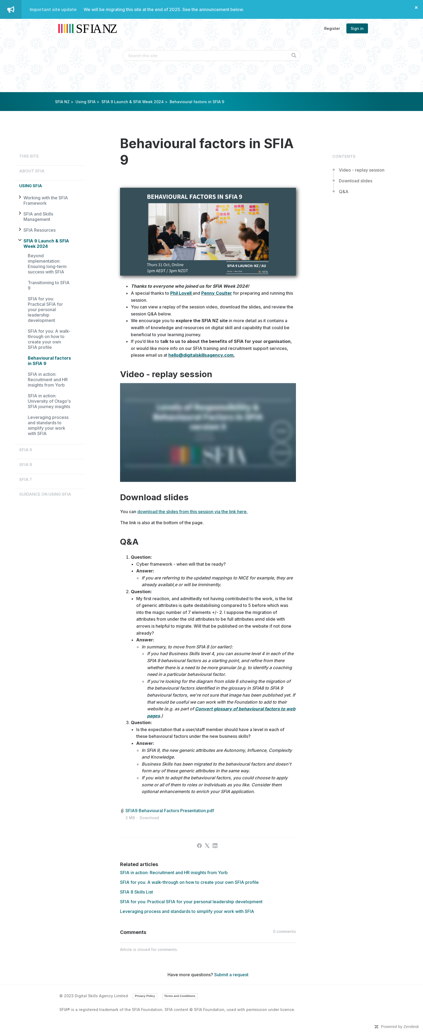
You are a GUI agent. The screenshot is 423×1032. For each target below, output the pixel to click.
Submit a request (231, 974)
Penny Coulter (216, 293)
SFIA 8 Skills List (136, 892)
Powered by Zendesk (400, 1026)
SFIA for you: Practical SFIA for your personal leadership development (45, 309)
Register (332, 28)
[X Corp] (207, 845)
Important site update (53, 9)
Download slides (355, 180)
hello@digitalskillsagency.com (200, 355)
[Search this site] (211, 55)
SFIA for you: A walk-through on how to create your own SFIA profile (49, 339)
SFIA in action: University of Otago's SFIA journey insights (49, 401)
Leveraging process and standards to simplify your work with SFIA (48, 425)
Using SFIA (85, 101)
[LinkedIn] (215, 845)
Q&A (344, 191)
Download (149, 817)
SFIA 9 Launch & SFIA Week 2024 (132, 101)
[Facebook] (199, 845)
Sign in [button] (357, 28)
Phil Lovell (181, 293)
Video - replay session (361, 170)
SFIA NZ (62, 101)
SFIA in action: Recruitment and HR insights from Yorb (48, 379)
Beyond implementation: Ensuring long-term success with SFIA (47, 263)
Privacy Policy (145, 996)
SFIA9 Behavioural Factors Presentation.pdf (169, 810)
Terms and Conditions (179, 996)
